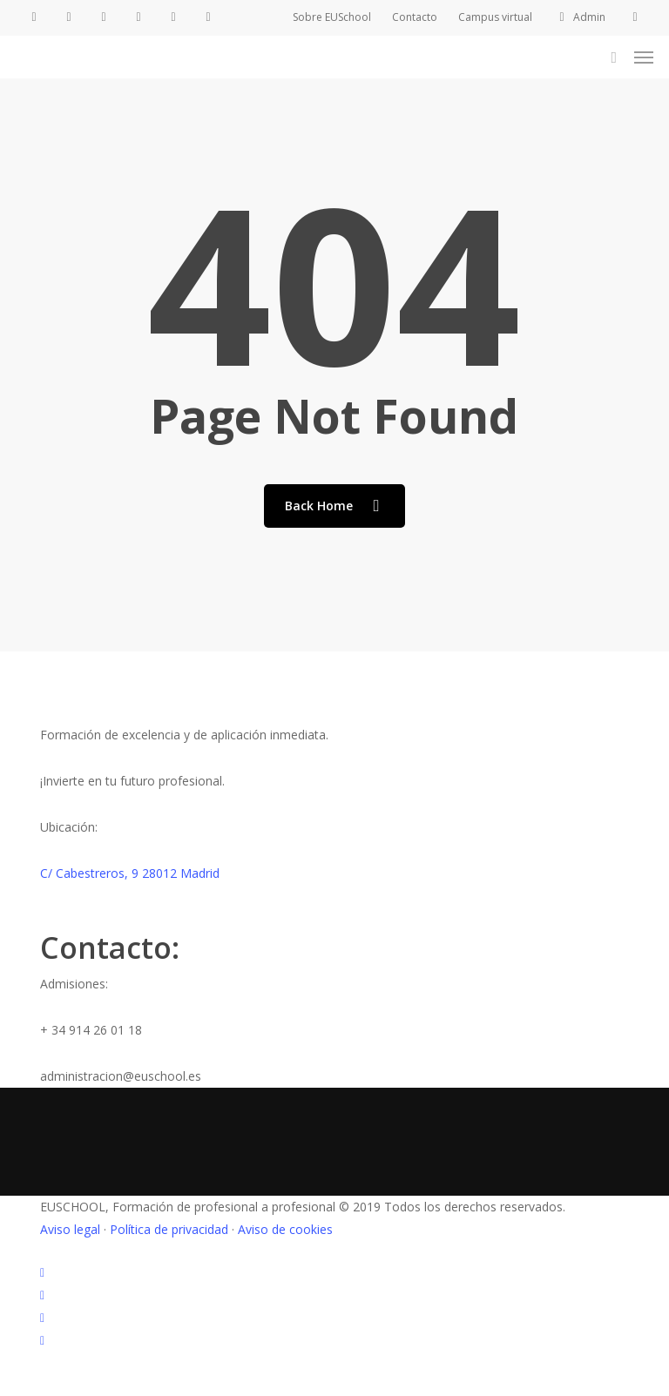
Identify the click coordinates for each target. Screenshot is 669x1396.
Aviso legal (70, 1229)
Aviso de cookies (285, 1229)
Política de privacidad (169, 1229)
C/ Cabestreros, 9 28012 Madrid (130, 873)
